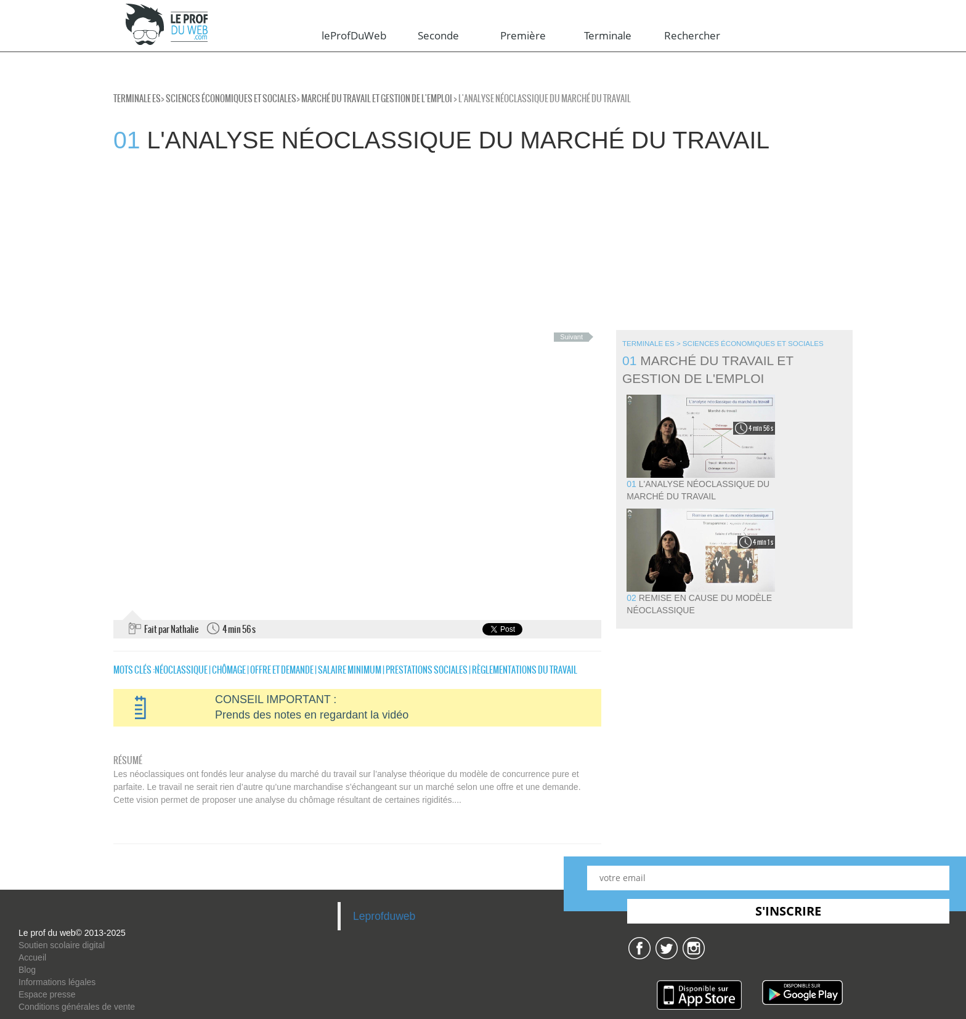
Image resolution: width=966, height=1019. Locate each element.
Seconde (438, 35)
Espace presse (47, 994)
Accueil (32, 957)
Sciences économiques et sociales (231, 98)
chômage (229, 670)
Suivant (571, 336)
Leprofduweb (384, 916)
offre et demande (282, 670)
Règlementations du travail (524, 670)
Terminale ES (137, 98)
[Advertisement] (369, 244)
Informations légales (56, 982)
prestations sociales (427, 670)
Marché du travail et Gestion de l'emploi (376, 98)
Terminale (607, 35)
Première (523, 35)
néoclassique (181, 670)
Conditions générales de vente (76, 1007)
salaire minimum (349, 670)
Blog (27, 970)
